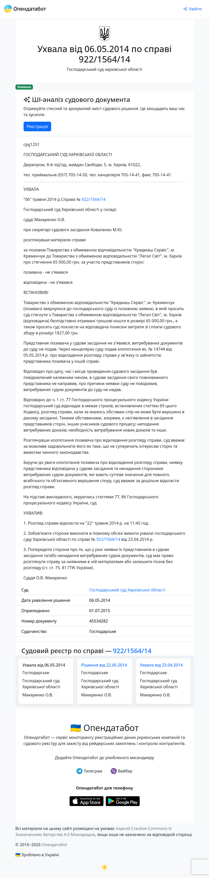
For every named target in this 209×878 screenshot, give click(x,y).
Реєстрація (37, 126)
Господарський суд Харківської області (127, 590)
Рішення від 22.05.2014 (104, 665)
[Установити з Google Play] (123, 800)
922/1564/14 (93, 199)
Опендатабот (54, 844)
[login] (192, 9)
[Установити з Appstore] (86, 800)
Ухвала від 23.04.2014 (161, 665)
